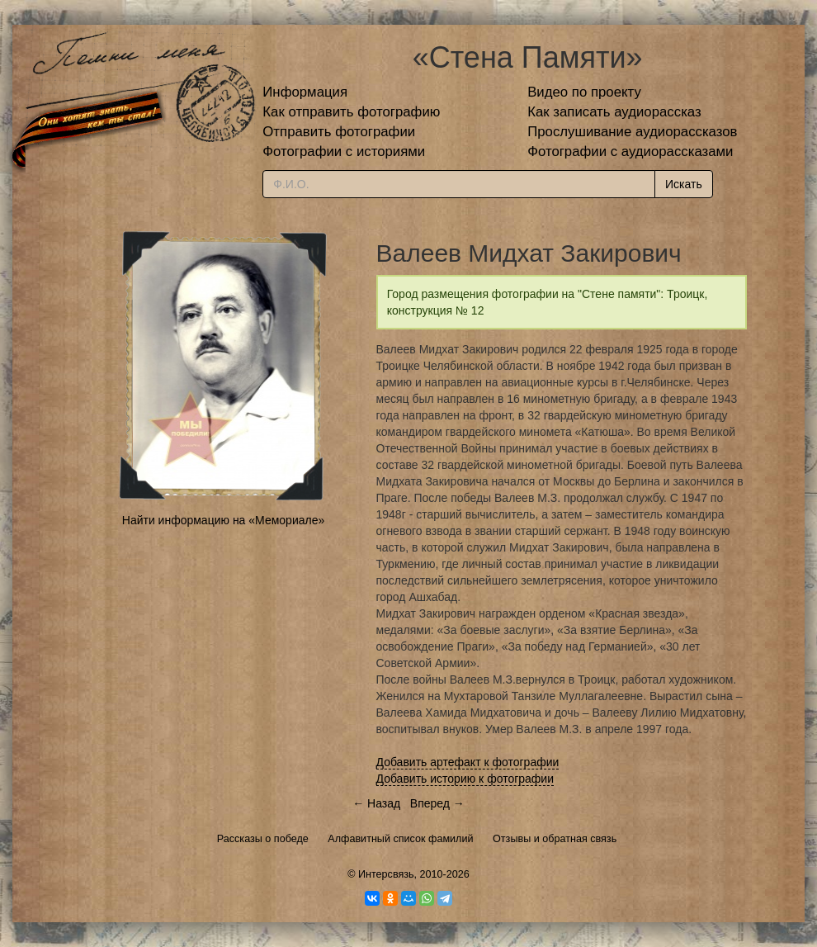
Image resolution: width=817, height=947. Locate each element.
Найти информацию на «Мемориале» (223, 520)
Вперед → (437, 803)
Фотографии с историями (343, 151)
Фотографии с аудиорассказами (630, 151)
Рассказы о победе (263, 839)
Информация (304, 92)
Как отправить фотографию (351, 112)
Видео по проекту (584, 92)
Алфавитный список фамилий (400, 839)
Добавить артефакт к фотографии (468, 762)
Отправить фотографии (338, 132)
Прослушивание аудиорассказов (632, 132)
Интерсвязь (386, 874)
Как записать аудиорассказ (614, 112)
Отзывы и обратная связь (554, 839)
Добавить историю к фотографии (465, 778)
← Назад (376, 803)
